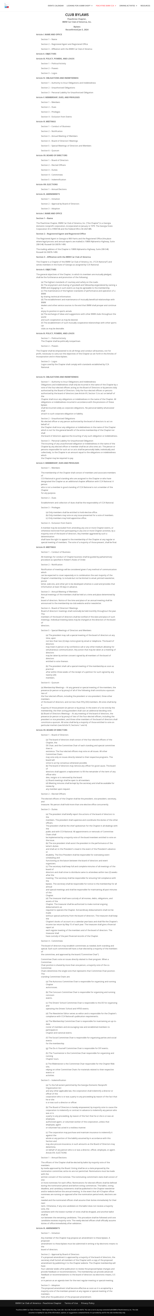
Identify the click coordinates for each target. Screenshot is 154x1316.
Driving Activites (127, 6)
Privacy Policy (87, 1303)
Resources (145, 6)
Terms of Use (71, 1303)
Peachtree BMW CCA (105, 6)
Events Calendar (56, 6)
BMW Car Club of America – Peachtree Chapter (38, 1303)
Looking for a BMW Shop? (78, 6)
